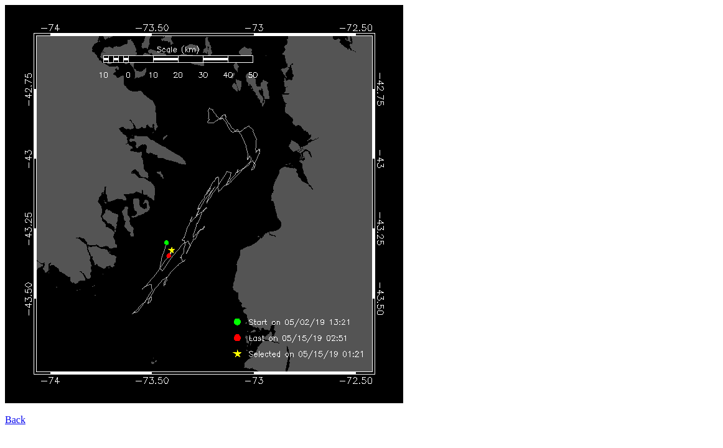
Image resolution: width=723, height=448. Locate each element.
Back (15, 419)
